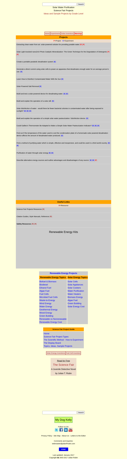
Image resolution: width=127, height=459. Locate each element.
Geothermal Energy (48, 310)
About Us (65, 436)
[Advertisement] (63, 23)
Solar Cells (73, 281)
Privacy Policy (46, 436)
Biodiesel (43, 285)
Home (46, 333)
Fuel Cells (44, 294)
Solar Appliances (75, 285)
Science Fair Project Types (56, 337)
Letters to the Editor (78, 436)
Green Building (46, 316)
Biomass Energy (75, 297)
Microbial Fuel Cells (48, 297)
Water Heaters (74, 294)
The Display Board (52, 343)
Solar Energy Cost (76, 306)
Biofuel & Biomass (47, 281)
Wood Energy (45, 313)
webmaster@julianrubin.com (63, 444)
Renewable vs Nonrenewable (53, 319)
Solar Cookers (74, 288)
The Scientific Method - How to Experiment (63, 340)
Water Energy (45, 306)
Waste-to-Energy (47, 300)
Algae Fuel (44, 291)
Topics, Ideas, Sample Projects (58, 346)
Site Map (57, 436)
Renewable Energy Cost (50, 322)
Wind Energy (45, 303)
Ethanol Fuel (45, 288)
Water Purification (76, 291)
